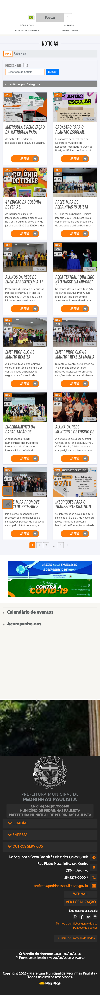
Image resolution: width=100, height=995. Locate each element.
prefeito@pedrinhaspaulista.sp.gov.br (61, 886)
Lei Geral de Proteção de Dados (76, 938)
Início (8, 53)
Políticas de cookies (85, 927)
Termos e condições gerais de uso (76, 923)
